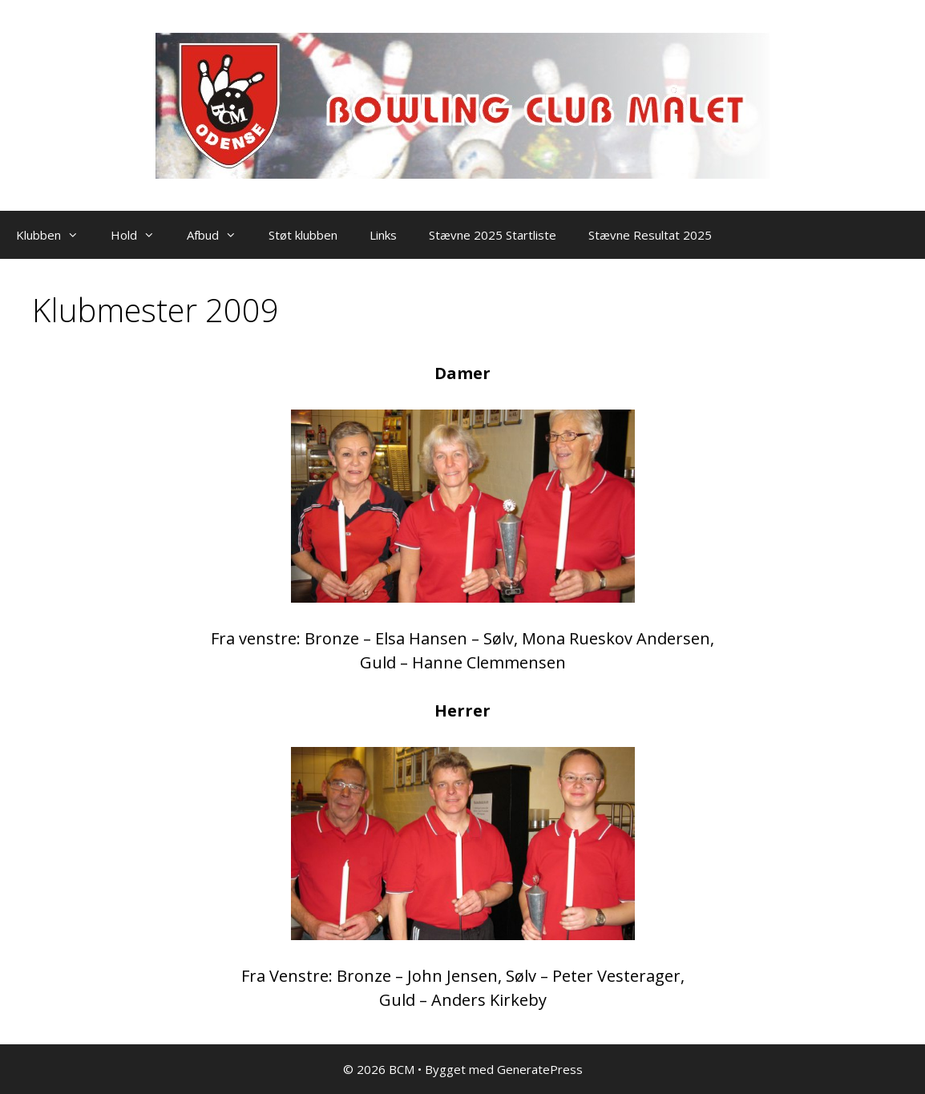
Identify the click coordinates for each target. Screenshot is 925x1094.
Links (383, 235)
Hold (141, 235)
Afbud (219, 235)
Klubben (55, 235)
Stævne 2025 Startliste (492, 235)
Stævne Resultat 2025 (650, 235)
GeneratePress (540, 1069)
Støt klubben (303, 235)
